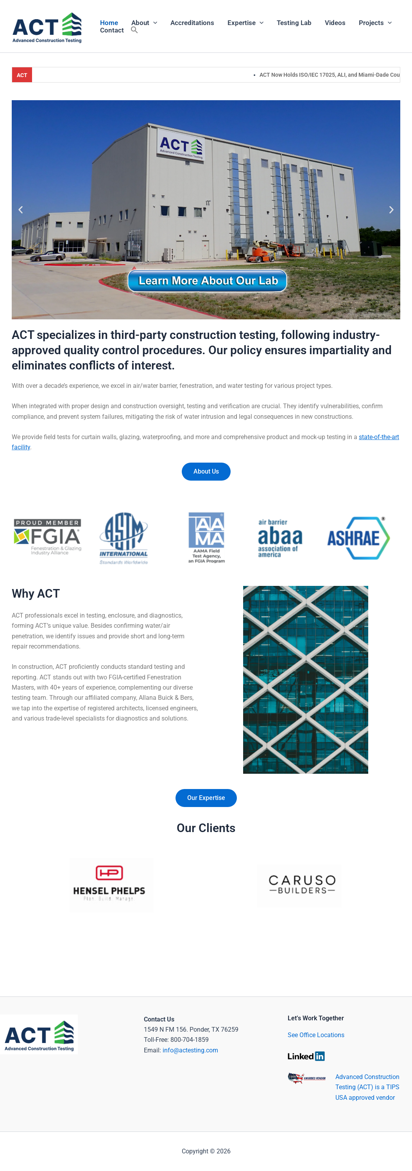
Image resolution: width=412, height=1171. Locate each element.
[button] (134, 30)
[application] (153, 23)
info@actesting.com (190, 1050)
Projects (375, 23)
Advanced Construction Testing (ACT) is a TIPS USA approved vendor (367, 1087)
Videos (335, 23)
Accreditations (192, 23)
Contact (112, 30)
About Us (206, 471)
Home (109, 23)
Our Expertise (206, 798)
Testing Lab (294, 23)
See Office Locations (316, 1035)
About (144, 23)
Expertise (245, 23)
